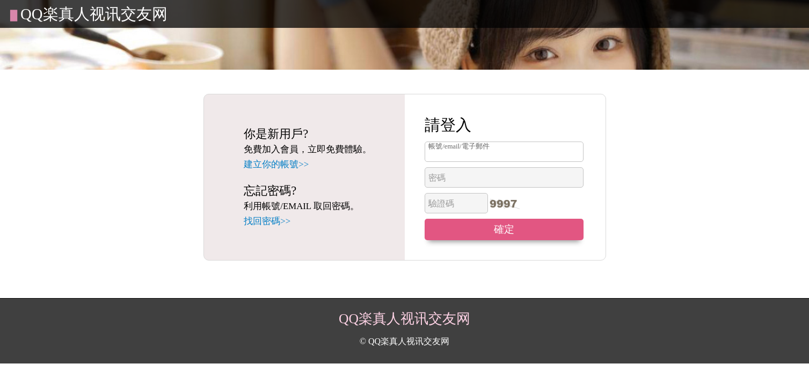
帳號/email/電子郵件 (459, 146)
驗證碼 (441, 203)
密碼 (437, 177)
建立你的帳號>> (276, 164)
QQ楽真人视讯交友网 (93, 14)
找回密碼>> (267, 221)
